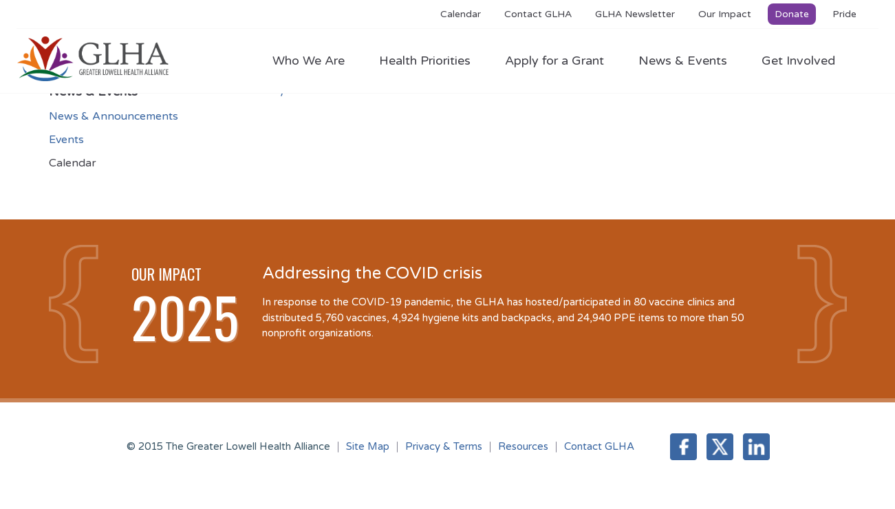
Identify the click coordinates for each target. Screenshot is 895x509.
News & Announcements (113, 116)
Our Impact (724, 14)
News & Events (689, 60)
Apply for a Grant (561, 60)
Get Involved (798, 60)
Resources (523, 446)
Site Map (367, 446)
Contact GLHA (538, 14)
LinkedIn (756, 446)
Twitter (720, 446)
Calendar (460, 14)
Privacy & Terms (443, 446)
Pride (844, 14)
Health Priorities (431, 60)
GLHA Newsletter (635, 14)
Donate (792, 14)
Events (66, 140)
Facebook (683, 446)
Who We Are (315, 60)
